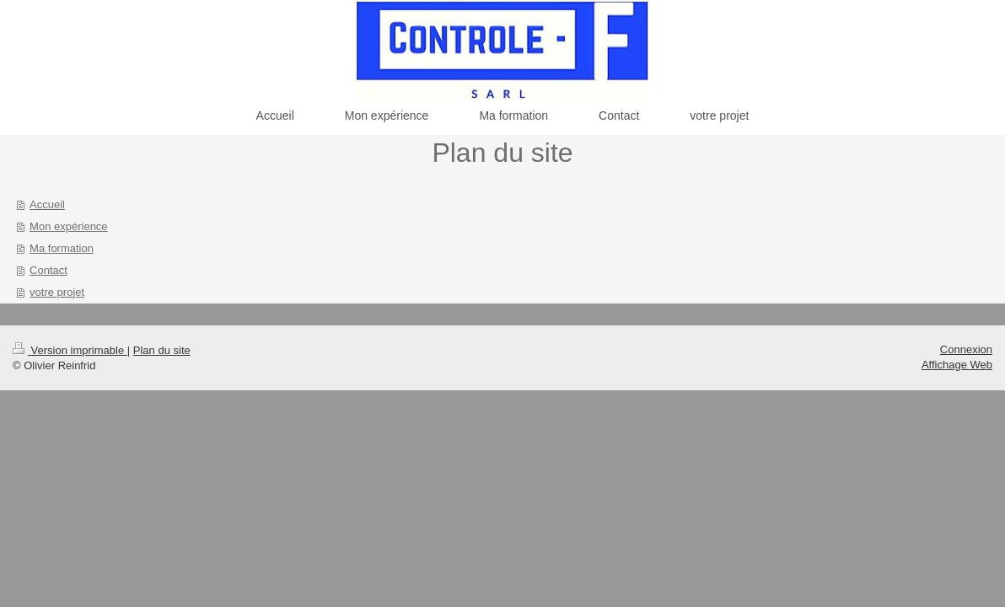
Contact (48, 270)
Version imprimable (70, 350)
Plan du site (162, 350)
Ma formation (62, 248)
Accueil (47, 204)
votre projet (57, 292)
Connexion (966, 349)
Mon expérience (69, 226)
